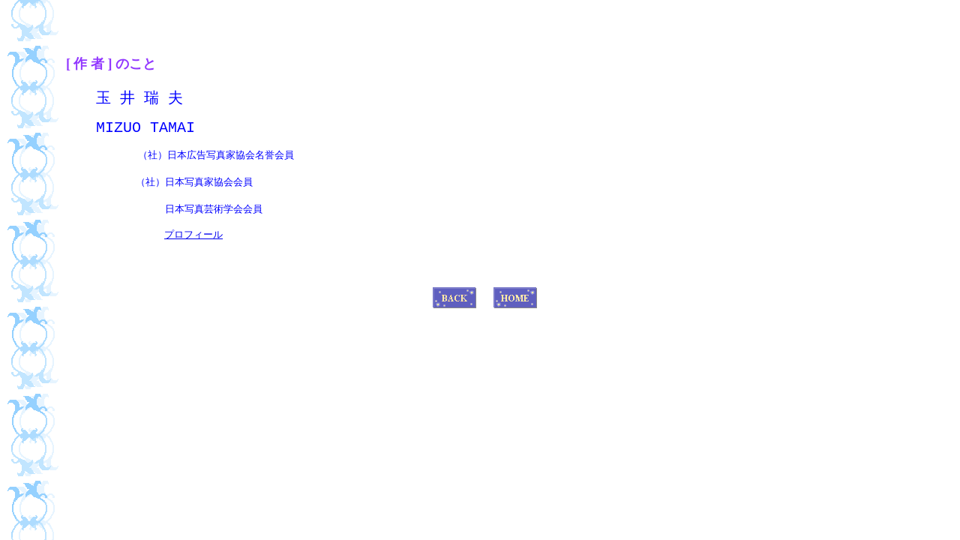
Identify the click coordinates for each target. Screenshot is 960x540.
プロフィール (193, 251)
